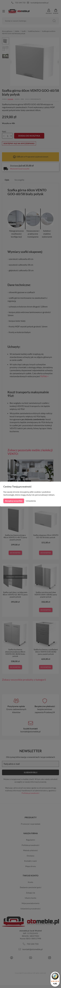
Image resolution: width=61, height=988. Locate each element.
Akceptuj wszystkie (13, 501)
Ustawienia (30, 501)
